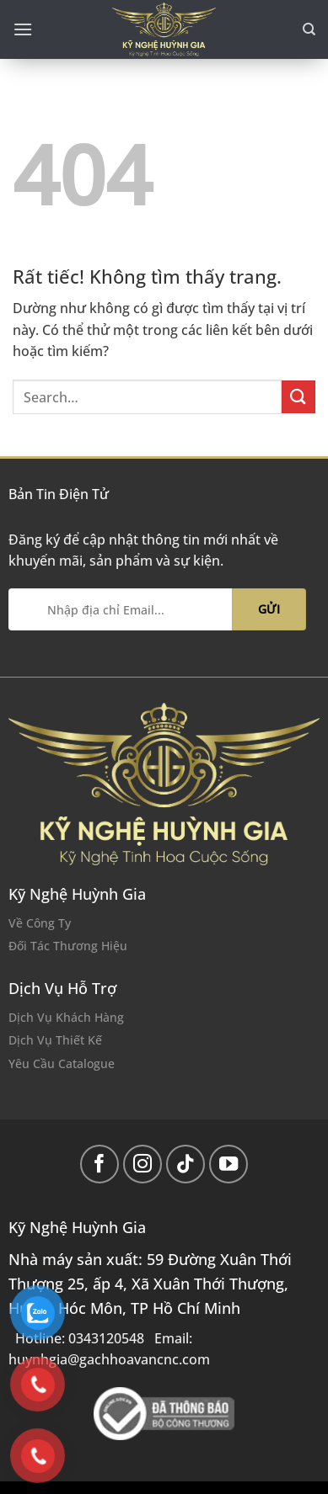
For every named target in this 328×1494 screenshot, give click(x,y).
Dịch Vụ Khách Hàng (66, 1017)
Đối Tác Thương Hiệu (67, 946)
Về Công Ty (39, 923)
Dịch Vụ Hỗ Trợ (62, 988)
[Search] (309, 29)
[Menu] (23, 29)
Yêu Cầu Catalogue (61, 1063)
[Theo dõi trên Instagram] (143, 1164)
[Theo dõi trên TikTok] (186, 1164)
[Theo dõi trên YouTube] (229, 1164)
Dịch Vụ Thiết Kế (55, 1040)
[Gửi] (298, 396)
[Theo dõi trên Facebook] (100, 1164)
